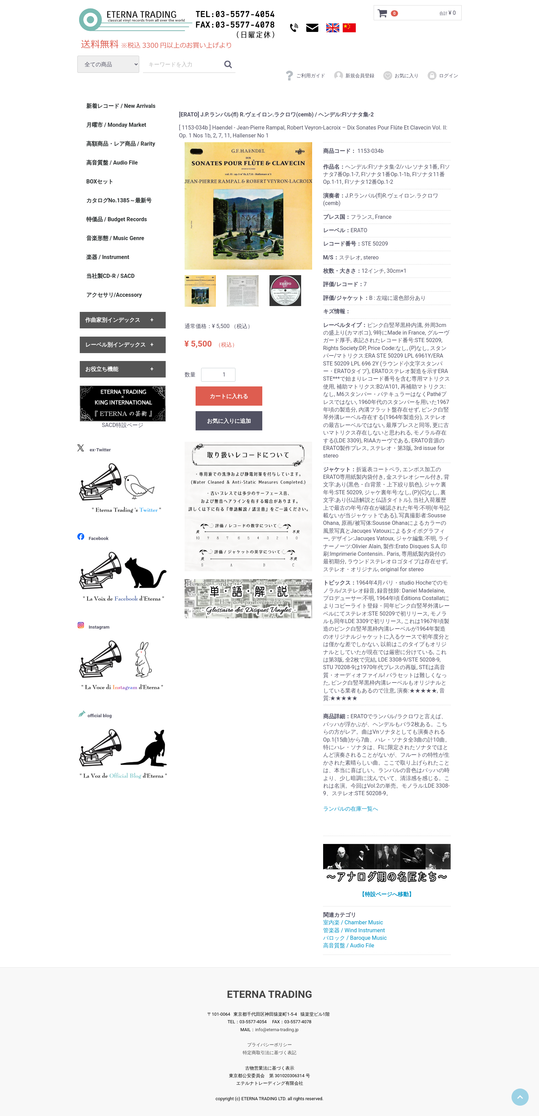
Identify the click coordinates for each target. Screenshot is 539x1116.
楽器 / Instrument (107, 257)
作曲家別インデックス (112, 320)
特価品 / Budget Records (116, 219)
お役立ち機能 (101, 369)
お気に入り (401, 75)
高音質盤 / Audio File (348, 946)
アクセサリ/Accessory (114, 295)
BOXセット (99, 181)
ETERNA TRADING (269, 994)
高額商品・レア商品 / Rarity (120, 143)
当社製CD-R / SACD (110, 276)
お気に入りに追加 (229, 421)
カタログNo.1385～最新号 (119, 200)
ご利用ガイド (304, 75)
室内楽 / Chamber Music (353, 922)
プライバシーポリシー (269, 1044)
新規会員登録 (353, 75)
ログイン (442, 75)
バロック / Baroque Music (355, 938)
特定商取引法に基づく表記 (269, 1052)
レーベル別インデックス (115, 344)
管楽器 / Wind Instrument (354, 930)
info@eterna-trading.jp (277, 1029)
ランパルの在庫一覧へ (350, 808)
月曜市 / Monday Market (116, 125)
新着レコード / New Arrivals (120, 106)
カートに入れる (229, 396)
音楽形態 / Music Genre (115, 238)
